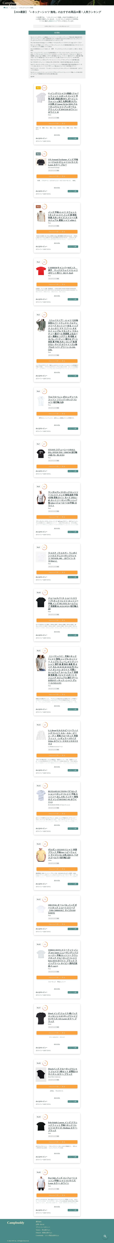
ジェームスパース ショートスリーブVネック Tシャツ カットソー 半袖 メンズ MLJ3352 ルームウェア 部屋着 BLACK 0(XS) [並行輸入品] (63, 603)
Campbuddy (11, 3)
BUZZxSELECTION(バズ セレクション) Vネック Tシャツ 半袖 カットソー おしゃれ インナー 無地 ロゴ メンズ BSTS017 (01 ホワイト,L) (63, 796)
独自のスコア (53, 21)
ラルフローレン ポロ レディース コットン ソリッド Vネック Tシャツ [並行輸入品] (56, 59)
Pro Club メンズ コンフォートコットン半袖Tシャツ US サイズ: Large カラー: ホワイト (62, 1180)
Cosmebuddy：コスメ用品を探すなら (47, 1235)
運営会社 (39, 1221)
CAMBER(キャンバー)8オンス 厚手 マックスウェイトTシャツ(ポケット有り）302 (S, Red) (63, 270)
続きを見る (57, 135)
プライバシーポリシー (43, 1227)
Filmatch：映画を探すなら (44, 1232)
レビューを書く (73, 138)
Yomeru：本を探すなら (43, 1230)
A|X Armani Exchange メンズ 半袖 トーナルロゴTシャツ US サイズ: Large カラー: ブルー (57, 42)
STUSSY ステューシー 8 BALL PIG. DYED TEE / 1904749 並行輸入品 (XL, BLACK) (56, 62)
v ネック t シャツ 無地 (53, 117)
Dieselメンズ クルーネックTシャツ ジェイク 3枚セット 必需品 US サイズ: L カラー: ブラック (63, 1071)
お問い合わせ (40, 1224)
